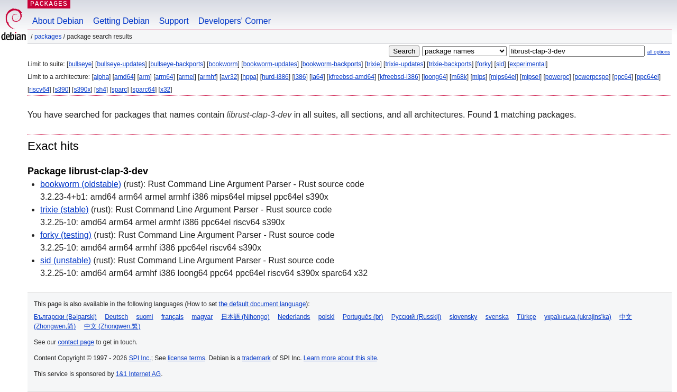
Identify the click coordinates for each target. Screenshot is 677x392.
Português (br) (363, 316)
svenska (497, 316)
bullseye (80, 64)
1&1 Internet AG (138, 374)
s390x (82, 89)
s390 (61, 89)
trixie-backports (450, 64)
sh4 (101, 89)
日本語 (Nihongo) (245, 316)
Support (174, 20)
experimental (527, 64)
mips (479, 77)
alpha (101, 77)
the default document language (262, 304)
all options (658, 52)
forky (484, 64)
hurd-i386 (275, 77)
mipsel (531, 77)
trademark (256, 358)
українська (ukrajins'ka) (577, 316)
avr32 (229, 77)
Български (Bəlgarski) (65, 316)
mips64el (503, 77)
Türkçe (526, 316)
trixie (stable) (64, 209)
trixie (373, 64)
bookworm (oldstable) (80, 184)
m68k (458, 77)
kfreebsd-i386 (399, 77)
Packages (47, 36)
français (172, 316)
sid (500, 64)
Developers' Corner (234, 20)
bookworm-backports (332, 64)
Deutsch (116, 316)
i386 (300, 77)
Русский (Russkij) (416, 316)
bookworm (222, 64)
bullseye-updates (121, 64)
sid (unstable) (65, 260)
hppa (249, 77)
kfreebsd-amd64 (351, 77)
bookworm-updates (270, 64)
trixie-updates (404, 64)
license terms (186, 358)
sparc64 (143, 89)
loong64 (435, 77)
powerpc (557, 77)
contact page (76, 342)
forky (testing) (66, 234)
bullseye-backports (176, 64)
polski (326, 316)
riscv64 (39, 89)
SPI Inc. (140, 358)
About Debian (58, 20)
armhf (208, 77)
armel (187, 77)
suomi (144, 316)
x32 (165, 89)
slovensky (464, 316)
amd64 (124, 77)
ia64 (317, 77)
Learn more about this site (340, 358)
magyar (202, 316)
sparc (119, 89)
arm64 (164, 77)
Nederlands (294, 316)
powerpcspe (591, 77)
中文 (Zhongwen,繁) (112, 326)
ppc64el (648, 77)
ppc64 (623, 77)
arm (144, 77)
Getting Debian (121, 20)
